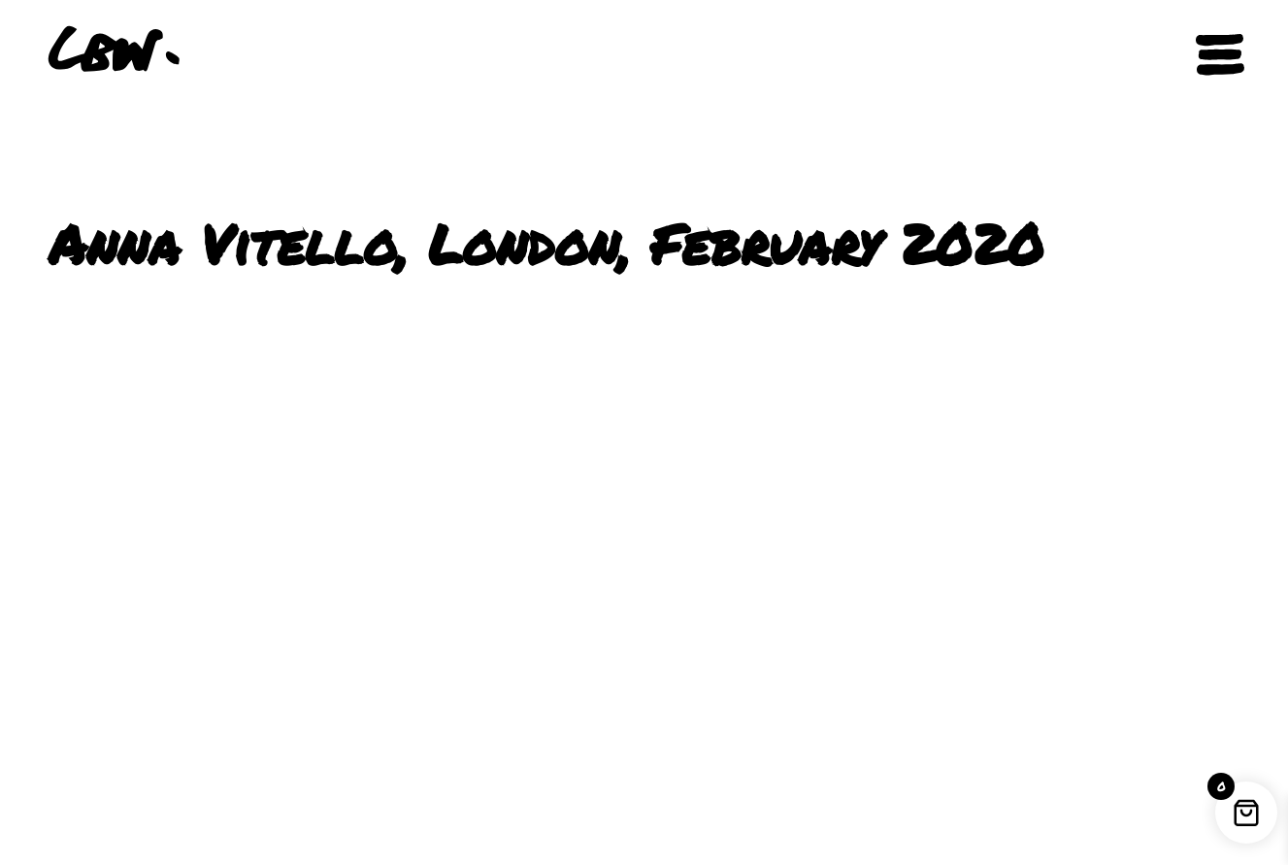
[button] (1147, 55)
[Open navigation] (1220, 55)
